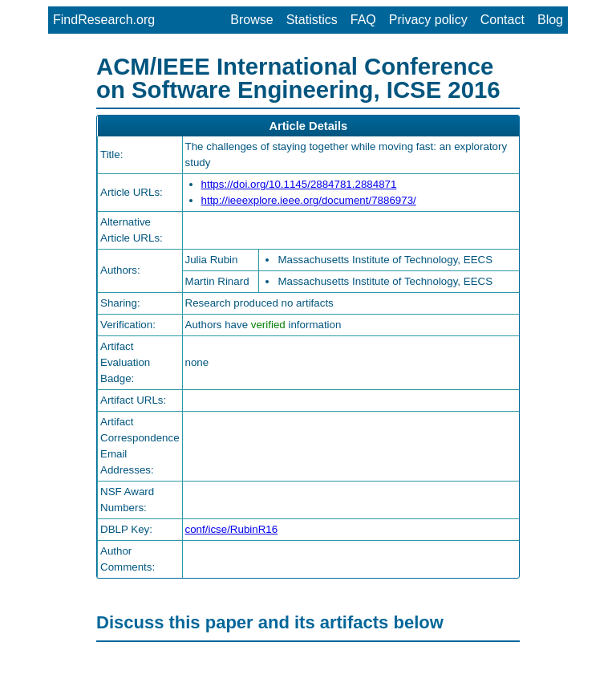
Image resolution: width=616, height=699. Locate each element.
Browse (251, 19)
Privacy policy (428, 19)
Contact (502, 19)
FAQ (363, 19)
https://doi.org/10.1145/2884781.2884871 (299, 184)
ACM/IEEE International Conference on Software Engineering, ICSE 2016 (298, 78)
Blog (550, 19)
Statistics (312, 19)
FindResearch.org (104, 19)
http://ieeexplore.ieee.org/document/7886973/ (308, 200)
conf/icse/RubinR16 (231, 529)
